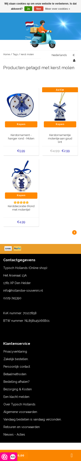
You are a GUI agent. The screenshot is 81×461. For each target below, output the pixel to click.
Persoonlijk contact (16, 366)
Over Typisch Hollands (19, 404)
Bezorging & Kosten (17, 389)
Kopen (21, 124)
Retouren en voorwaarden (21, 427)
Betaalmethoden (14, 374)
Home (6, 54)
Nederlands (59, 55)
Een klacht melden (16, 396)
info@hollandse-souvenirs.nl (23, 290)
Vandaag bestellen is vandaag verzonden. (32, 419)
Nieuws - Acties (14, 434)
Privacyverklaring (15, 351)
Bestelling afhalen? (16, 381)
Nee (38, 8)
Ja (28, 8)
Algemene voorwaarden (20, 412)
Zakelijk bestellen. (16, 359)
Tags (15, 54)
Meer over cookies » (57, 8)
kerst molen (27, 54)
